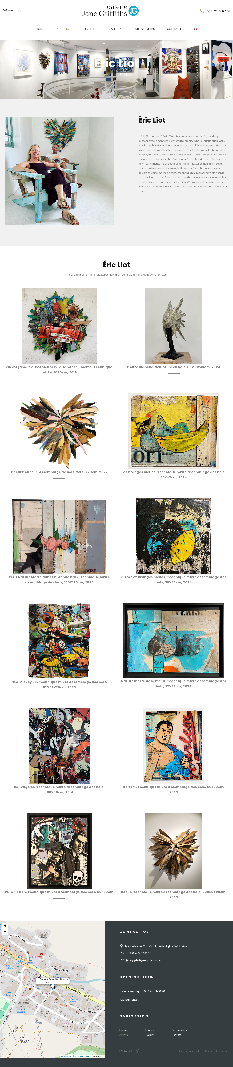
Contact (175, 28)
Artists (62, 28)
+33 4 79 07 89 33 (217, 11)
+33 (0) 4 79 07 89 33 (138, 953)
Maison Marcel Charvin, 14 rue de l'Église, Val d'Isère (156, 946)
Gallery (115, 28)
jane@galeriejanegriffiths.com (143, 960)
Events (90, 28)
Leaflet (66, 1056)
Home (39, 28)
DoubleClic (221, 1051)
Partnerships (144, 28)
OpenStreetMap (83, 1056)
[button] (67, 980)
